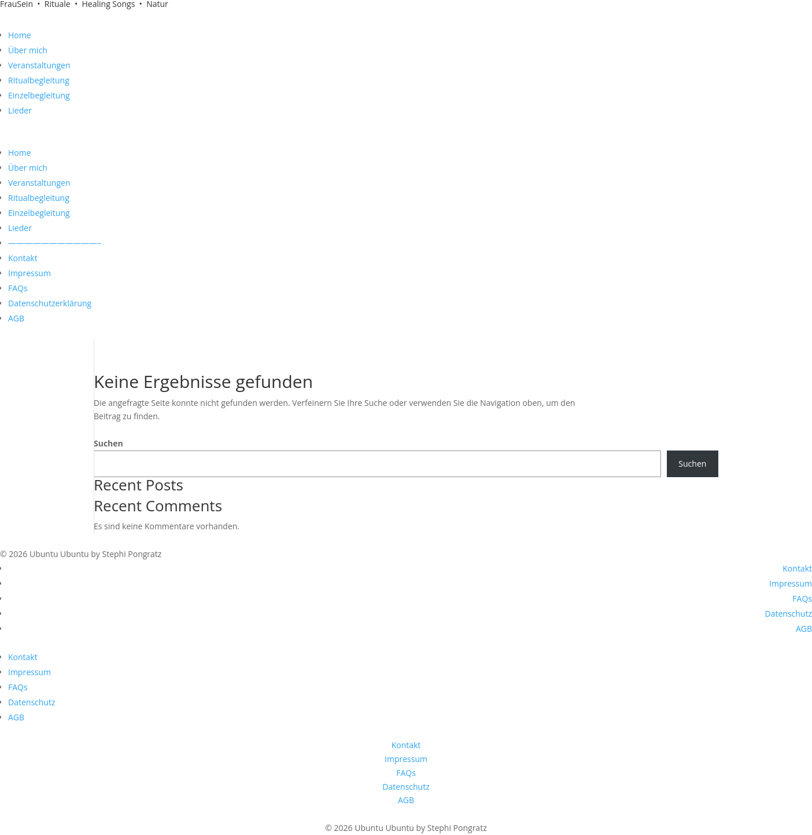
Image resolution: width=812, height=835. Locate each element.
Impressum (29, 273)
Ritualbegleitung (38, 80)
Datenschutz (788, 613)
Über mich (27, 50)
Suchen (108, 443)
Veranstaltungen (39, 65)
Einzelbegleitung (39, 95)
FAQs (18, 288)
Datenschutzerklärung (49, 303)
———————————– (54, 242)
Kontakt (23, 257)
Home (19, 35)
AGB (16, 318)
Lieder (20, 110)
